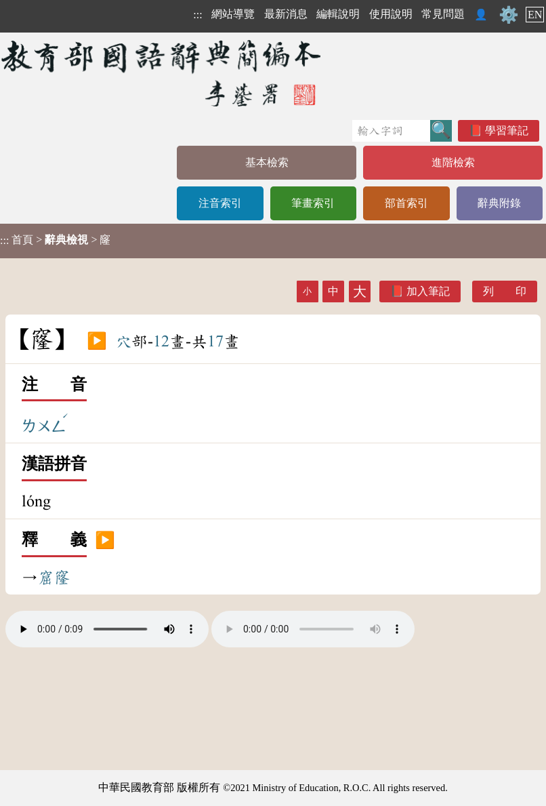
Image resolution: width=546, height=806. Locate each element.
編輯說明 (338, 14)
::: (197, 14)
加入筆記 (428, 291)
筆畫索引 (313, 203)
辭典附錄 (499, 203)
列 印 (504, 291)
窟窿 (54, 577)
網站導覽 (233, 14)
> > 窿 (55, 240)
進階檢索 (453, 162)
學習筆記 (506, 130)
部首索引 (406, 203)
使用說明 (391, 14)
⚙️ (509, 15)
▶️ (97, 342)
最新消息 (286, 14)
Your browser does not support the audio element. (107, 629)
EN (535, 14)
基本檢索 (267, 162)
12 (161, 342)
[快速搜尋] (391, 131)
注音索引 (220, 203)
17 (215, 342)
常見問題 (443, 14)
